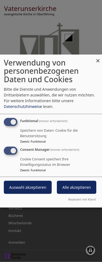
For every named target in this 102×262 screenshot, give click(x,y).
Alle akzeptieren (76, 187)
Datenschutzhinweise (23, 106)
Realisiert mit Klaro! (82, 199)
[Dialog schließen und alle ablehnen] (98, 57)
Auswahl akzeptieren (27, 187)
